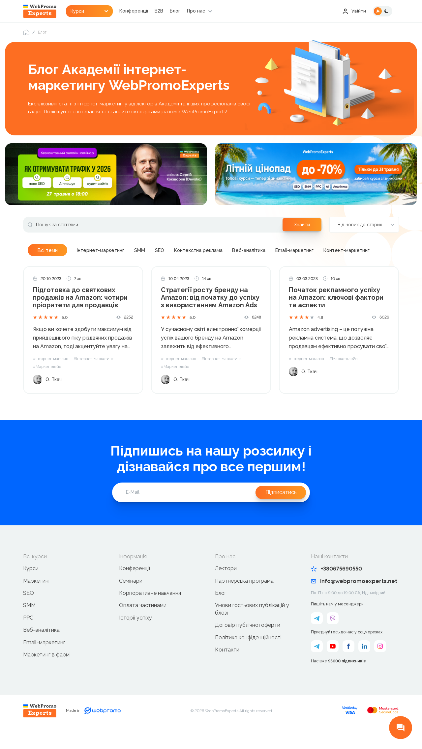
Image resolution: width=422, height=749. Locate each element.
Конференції (135, 11)
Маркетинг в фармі (47, 672)
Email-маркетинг (44, 659)
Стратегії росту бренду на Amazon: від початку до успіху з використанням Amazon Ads (211, 315)
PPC (28, 635)
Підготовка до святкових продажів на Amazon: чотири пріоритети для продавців (80, 315)
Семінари (130, 598)
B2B (160, 11)
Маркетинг (36, 598)
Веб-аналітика (41, 647)
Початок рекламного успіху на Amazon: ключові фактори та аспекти (336, 315)
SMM (29, 623)
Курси (31, 586)
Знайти (302, 225)
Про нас (197, 11)
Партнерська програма (244, 598)
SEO (28, 610)
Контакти (227, 667)
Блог (176, 11)
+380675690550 (336, 586)
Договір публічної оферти (247, 642)
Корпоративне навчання (150, 610)
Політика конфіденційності (248, 655)
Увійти (354, 11)
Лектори (226, 586)
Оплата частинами (142, 623)
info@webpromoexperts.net (354, 599)
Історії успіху (135, 635)
